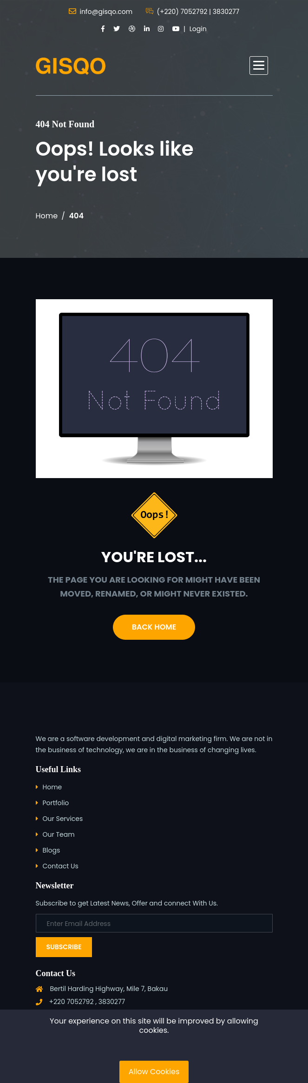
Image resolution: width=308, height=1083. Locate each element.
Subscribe (64, 947)
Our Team (59, 834)
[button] (258, 65)
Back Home (154, 627)
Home (47, 215)
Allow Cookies (154, 1071)
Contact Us (61, 866)
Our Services (63, 818)
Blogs (51, 850)
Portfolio (56, 802)
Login (198, 28)
